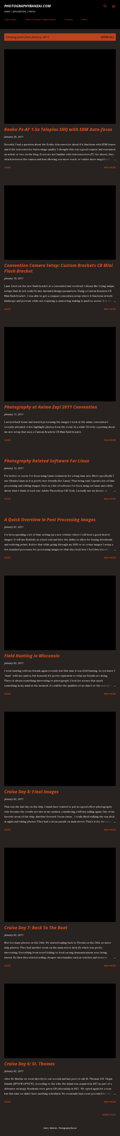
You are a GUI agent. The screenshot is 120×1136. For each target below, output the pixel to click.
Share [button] (7, 167)
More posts (109, 1114)
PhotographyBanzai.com (27, 6)
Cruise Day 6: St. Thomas (29, 1064)
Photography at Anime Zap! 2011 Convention (50, 407)
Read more (110, 167)
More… (85, 19)
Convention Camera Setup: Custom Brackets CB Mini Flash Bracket (58, 268)
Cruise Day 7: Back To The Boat (35, 927)
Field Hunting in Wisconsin (32, 656)
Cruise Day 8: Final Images (31, 792)
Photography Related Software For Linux (46, 461)
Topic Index (10, 19)
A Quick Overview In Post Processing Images (50, 519)
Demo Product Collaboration (40, 19)
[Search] (105, 6)
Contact (69, 19)
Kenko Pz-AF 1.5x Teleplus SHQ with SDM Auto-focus (58, 129)
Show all (107, 37)
